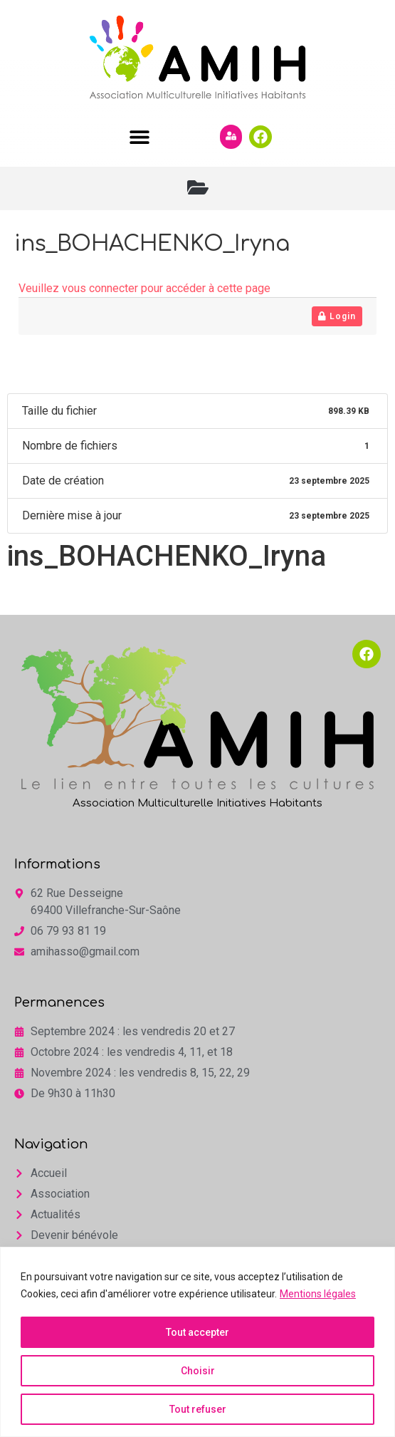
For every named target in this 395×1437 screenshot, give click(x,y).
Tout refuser (197, 1409)
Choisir (198, 1370)
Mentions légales (318, 1293)
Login (337, 316)
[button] (140, 136)
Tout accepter (197, 1332)
